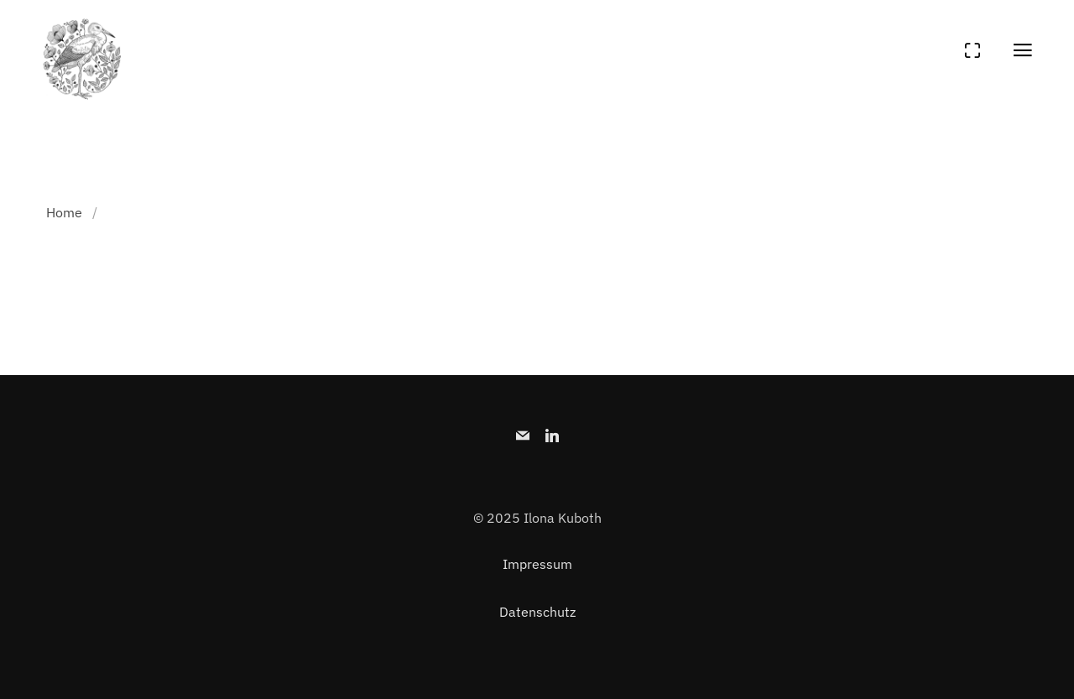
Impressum (537, 564)
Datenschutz (537, 611)
